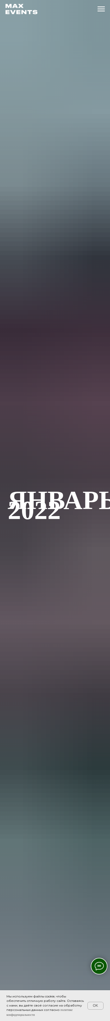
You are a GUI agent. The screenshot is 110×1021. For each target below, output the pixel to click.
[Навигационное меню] (101, 9)
